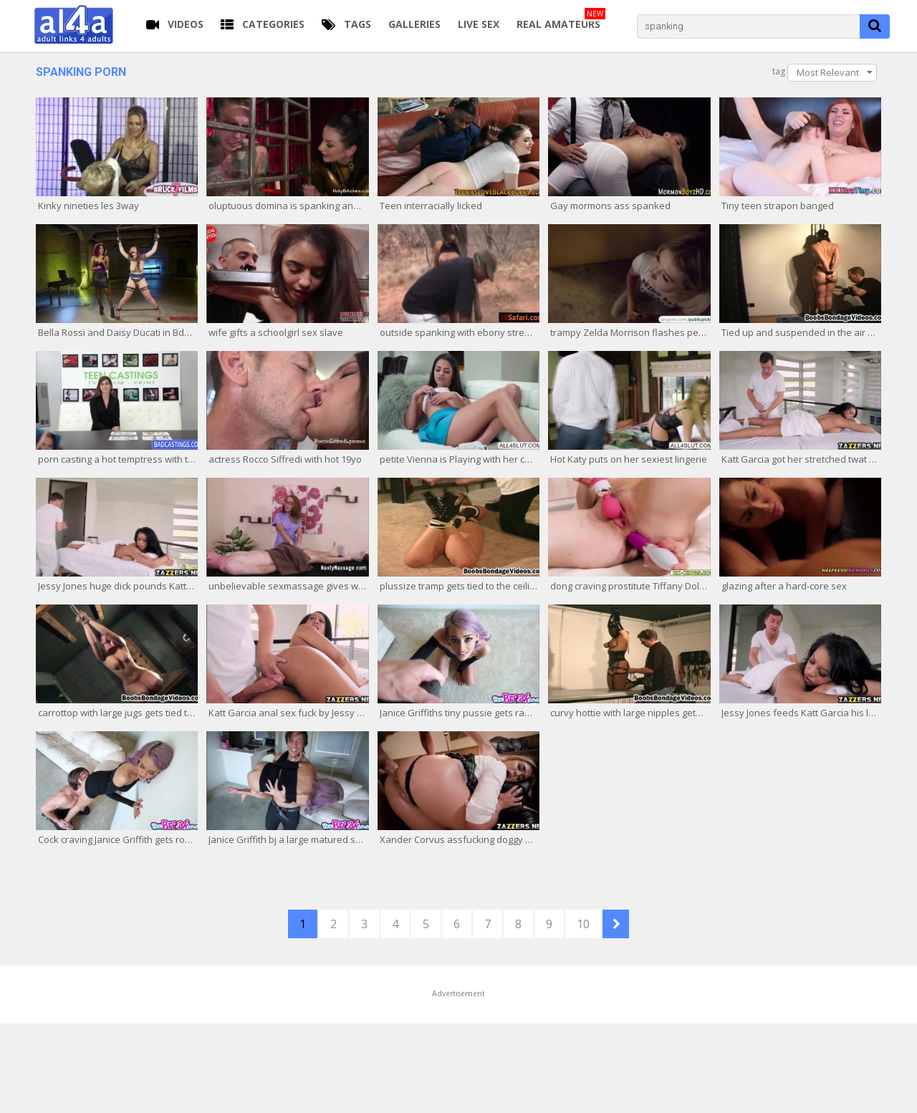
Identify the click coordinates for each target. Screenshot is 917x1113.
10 (583, 924)
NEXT (615, 924)
